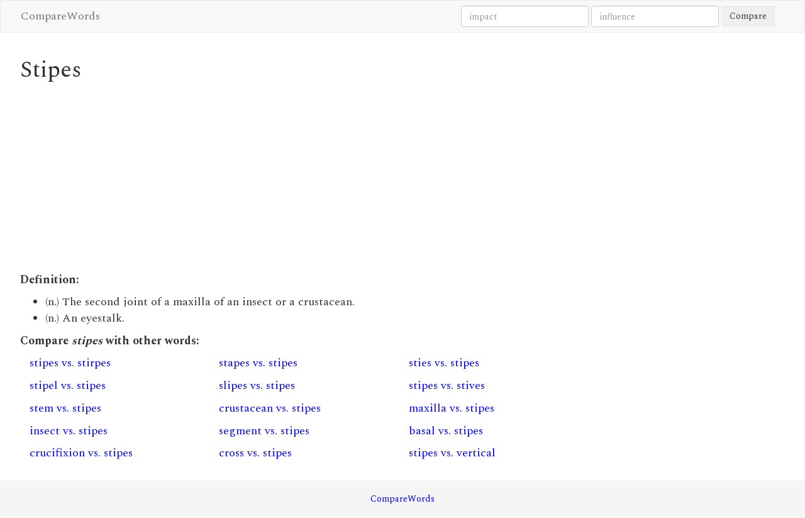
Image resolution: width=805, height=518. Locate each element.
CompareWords (60, 16)
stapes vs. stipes (258, 362)
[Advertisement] (304, 177)
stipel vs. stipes (68, 385)
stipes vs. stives (447, 385)
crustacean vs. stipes (270, 408)
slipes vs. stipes (257, 385)
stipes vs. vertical (452, 452)
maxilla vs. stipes (451, 408)
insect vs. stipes (69, 430)
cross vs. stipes (255, 452)
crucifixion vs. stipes (81, 452)
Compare (748, 16)
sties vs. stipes (444, 362)
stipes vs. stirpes (70, 362)
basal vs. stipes (446, 430)
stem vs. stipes (65, 408)
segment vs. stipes (264, 430)
